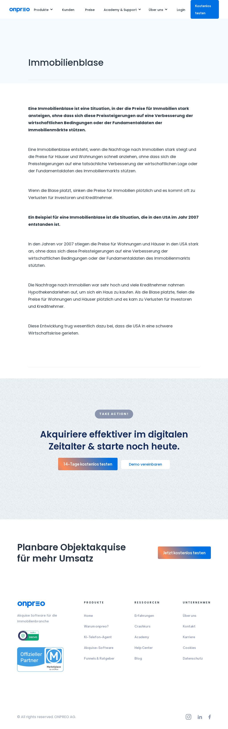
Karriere (189, 639)
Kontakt (189, 628)
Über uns (189, 618)
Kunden (68, 10)
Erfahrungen (144, 618)
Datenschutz (193, 660)
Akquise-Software (98, 650)
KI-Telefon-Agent (98, 639)
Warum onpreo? (96, 628)
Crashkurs (142, 628)
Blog (138, 660)
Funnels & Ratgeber (99, 660)
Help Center (143, 650)
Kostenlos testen (203, 9)
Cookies (189, 650)
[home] (19, 9)
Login (181, 10)
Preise (90, 10)
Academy (141, 639)
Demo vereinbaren (145, 464)
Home (88, 618)
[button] (43, 9)
